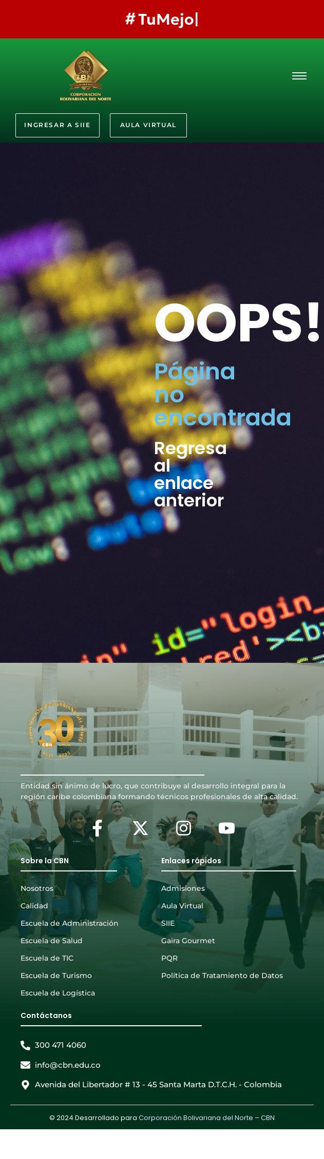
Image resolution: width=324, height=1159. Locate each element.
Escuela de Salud (52, 940)
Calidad (34, 905)
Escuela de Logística (58, 993)
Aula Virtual (182, 905)
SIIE (168, 923)
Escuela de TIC (47, 958)
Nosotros (37, 888)
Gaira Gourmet (188, 940)
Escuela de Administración (70, 923)
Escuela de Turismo (56, 975)
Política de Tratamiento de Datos (222, 975)
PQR (169, 958)
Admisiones (183, 888)
